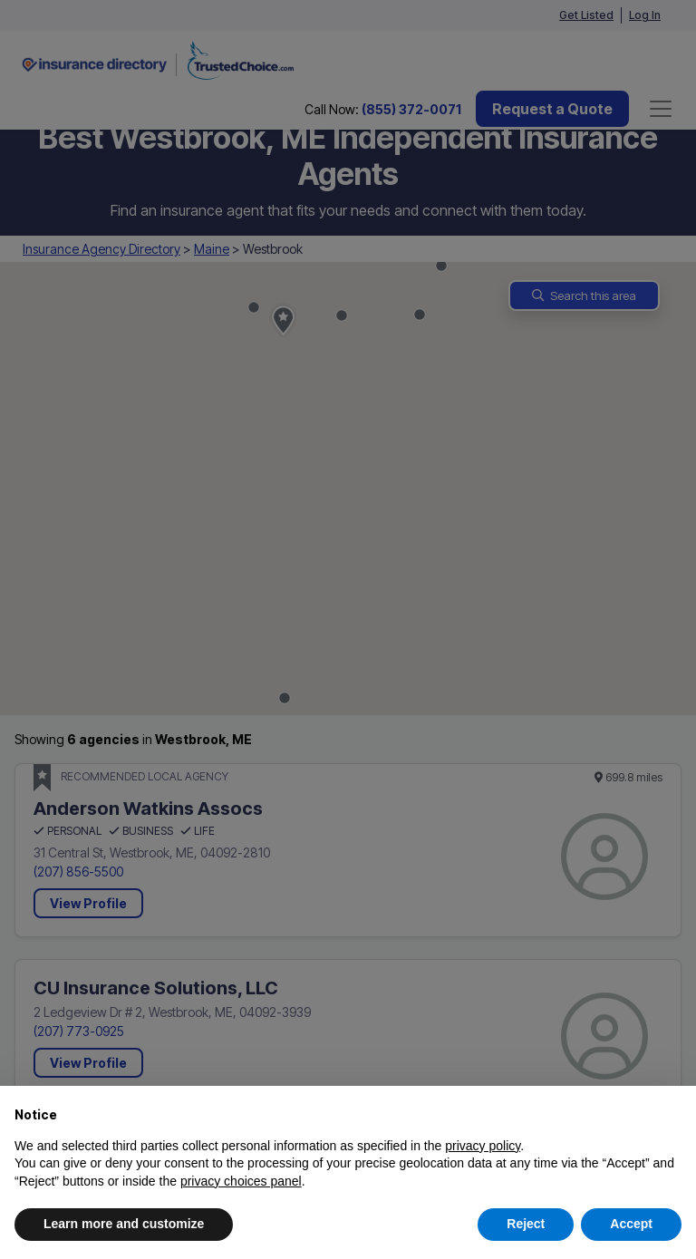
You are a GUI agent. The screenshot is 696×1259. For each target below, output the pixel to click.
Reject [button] (526, 1223)
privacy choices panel (241, 1181)
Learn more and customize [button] (124, 1223)
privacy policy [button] (482, 1145)
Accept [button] (631, 1223)
